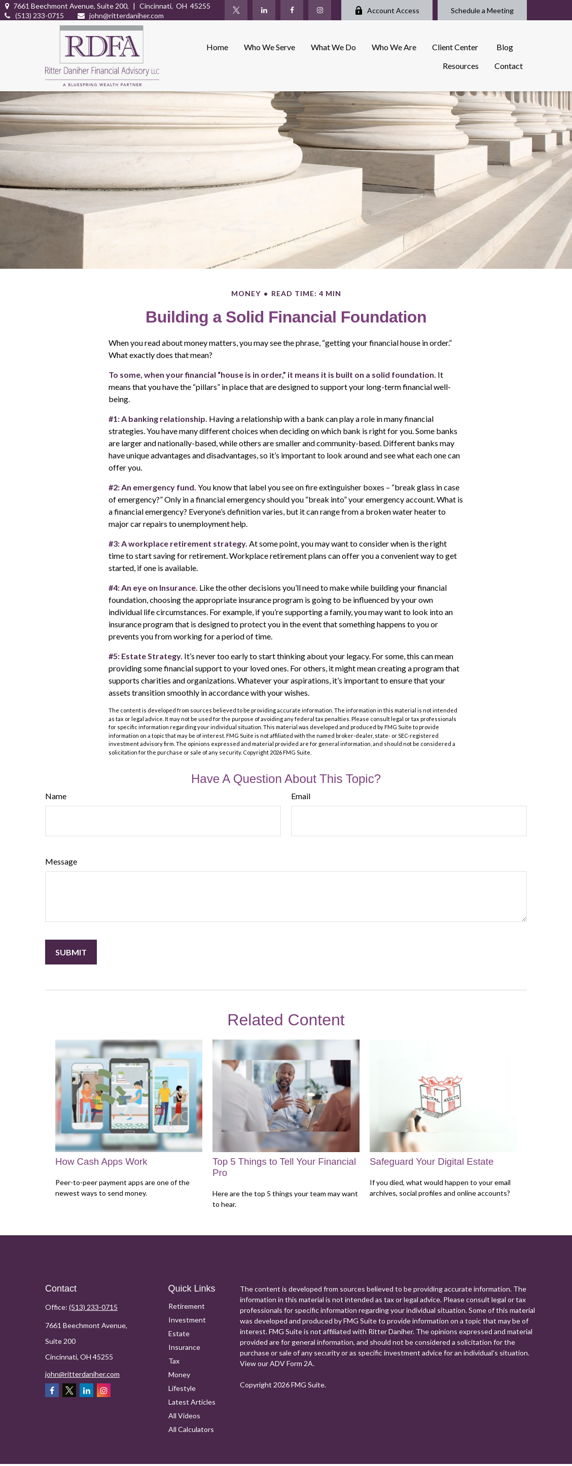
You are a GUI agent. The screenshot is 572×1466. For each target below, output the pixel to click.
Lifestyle (182, 1388)
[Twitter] (236, 10)
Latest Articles (192, 1402)
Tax (174, 1360)
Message (61, 861)
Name (55, 796)
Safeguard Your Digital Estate (431, 1161)
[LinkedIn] (264, 10)
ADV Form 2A (291, 1363)
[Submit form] (71, 952)
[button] (217, 46)
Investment (187, 1319)
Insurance (184, 1347)
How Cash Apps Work (101, 1161)
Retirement (186, 1306)
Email (300, 796)
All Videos (184, 1415)
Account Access (386, 10)
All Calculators (191, 1429)
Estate (179, 1333)
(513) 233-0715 (33, 15)
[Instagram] (319, 10)
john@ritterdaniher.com (120, 15)
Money (179, 1374)
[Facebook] (291, 10)
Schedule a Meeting (482, 10)
